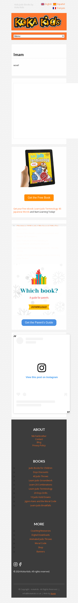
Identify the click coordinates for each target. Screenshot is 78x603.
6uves (53, 593)
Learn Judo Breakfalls (40, 505)
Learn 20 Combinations (40, 484)
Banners (41, 551)
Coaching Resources (41, 530)
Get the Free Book (39, 197)
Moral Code (40, 543)
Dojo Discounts (40, 472)
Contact (39, 439)
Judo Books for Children (40, 468)
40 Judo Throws (40, 476)
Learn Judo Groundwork (40, 480)
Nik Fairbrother (39, 436)
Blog (39, 442)
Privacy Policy (39, 445)
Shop (40, 547)
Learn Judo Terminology (40, 488)
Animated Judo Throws (41, 539)
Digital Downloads (41, 534)
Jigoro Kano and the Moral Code (40, 501)
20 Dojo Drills (40, 492)
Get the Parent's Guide (39, 322)
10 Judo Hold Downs (41, 497)
